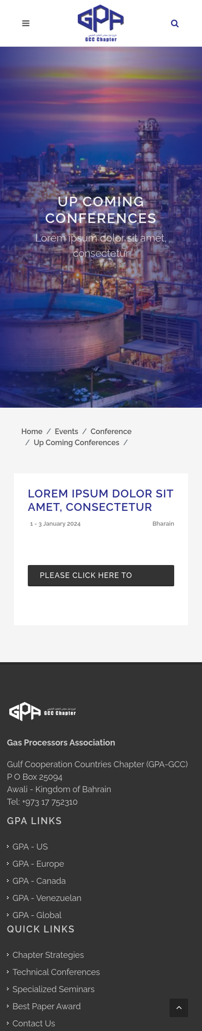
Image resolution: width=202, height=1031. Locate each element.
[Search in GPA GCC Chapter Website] (176, 23)
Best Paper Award (47, 1006)
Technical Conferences (56, 972)
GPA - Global (37, 915)
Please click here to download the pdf (86, 578)
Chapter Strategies (48, 955)
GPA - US (30, 846)
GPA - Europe (38, 864)
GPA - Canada (39, 881)
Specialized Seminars (54, 989)
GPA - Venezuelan (47, 898)
